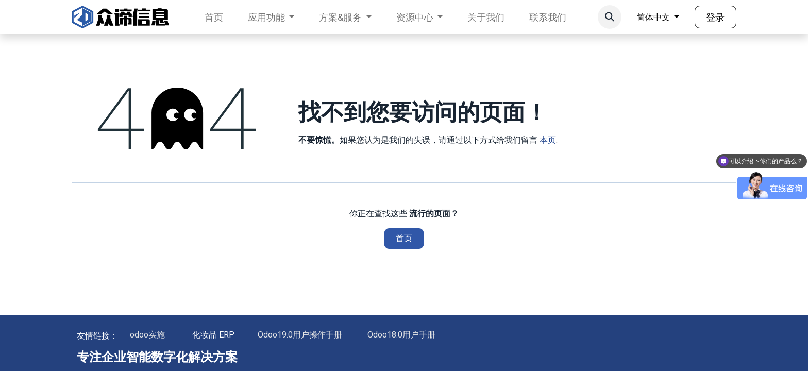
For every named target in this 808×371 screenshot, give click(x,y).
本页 (548, 140)
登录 (715, 17)
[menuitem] (213, 17)
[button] (609, 17)
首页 (404, 238)
